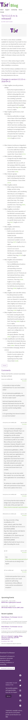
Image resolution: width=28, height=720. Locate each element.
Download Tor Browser (7, 668)
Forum (20, 9)
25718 (9, 183)
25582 (14, 288)
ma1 (4, 619)
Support (7, 9)
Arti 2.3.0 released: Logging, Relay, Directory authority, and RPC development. (12, 637)
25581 (9, 337)
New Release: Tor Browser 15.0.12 (11, 626)
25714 (23, 154)
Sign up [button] (8, 696)
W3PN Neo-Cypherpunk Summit (11, 602)
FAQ (7, 717)
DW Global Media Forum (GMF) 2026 (12, 607)
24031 (20, 107)
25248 (16, 361)
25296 (21, 279)
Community (14, 9)
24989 (17, 321)
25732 (20, 255)
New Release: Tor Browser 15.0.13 (11, 617)
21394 (14, 310)
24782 (16, 171)
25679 (14, 242)
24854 (12, 345)
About (1, 9)
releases (4, 365)
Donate (2, 12)
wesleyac (5, 641)
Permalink (24, 381)
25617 (11, 222)
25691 (23, 204)
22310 (9, 138)
